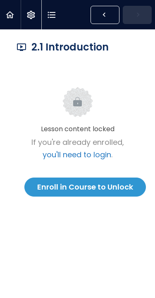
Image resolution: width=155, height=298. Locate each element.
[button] (10, 14)
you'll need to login (77, 154)
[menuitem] (31, 14)
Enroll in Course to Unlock (85, 187)
